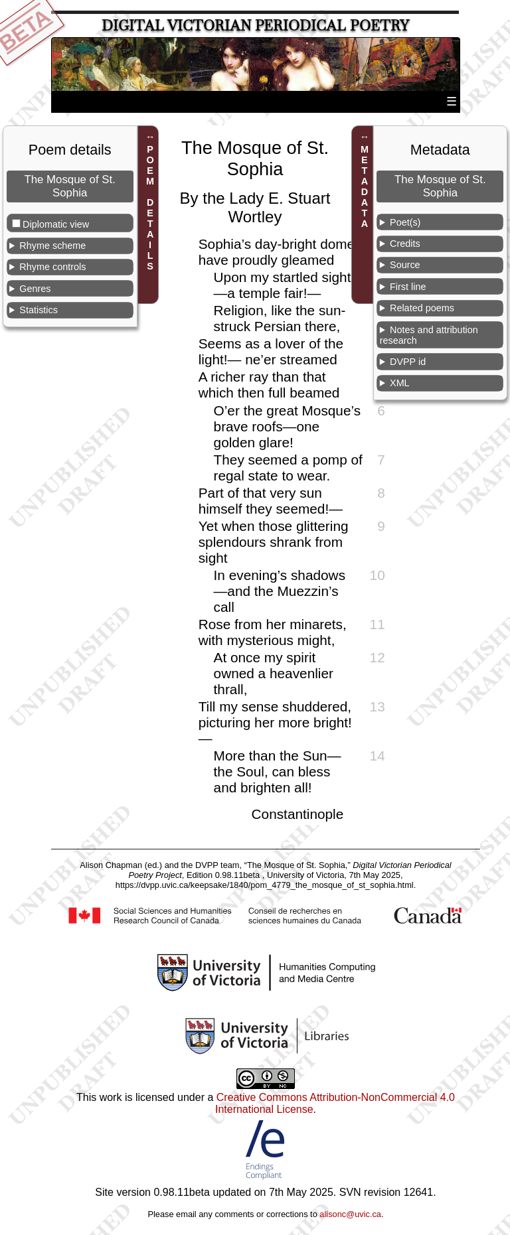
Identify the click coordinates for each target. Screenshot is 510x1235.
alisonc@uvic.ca (350, 1214)
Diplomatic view (56, 224)
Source (405, 264)
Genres (34, 288)
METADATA (364, 186)
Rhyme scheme (52, 245)
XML (400, 383)
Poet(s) (405, 222)
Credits (405, 243)
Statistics (38, 310)
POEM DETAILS (150, 207)
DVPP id (408, 361)
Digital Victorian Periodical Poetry (255, 26)
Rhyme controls (52, 266)
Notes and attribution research (429, 335)
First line (408, 286)
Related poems (422, 308)
